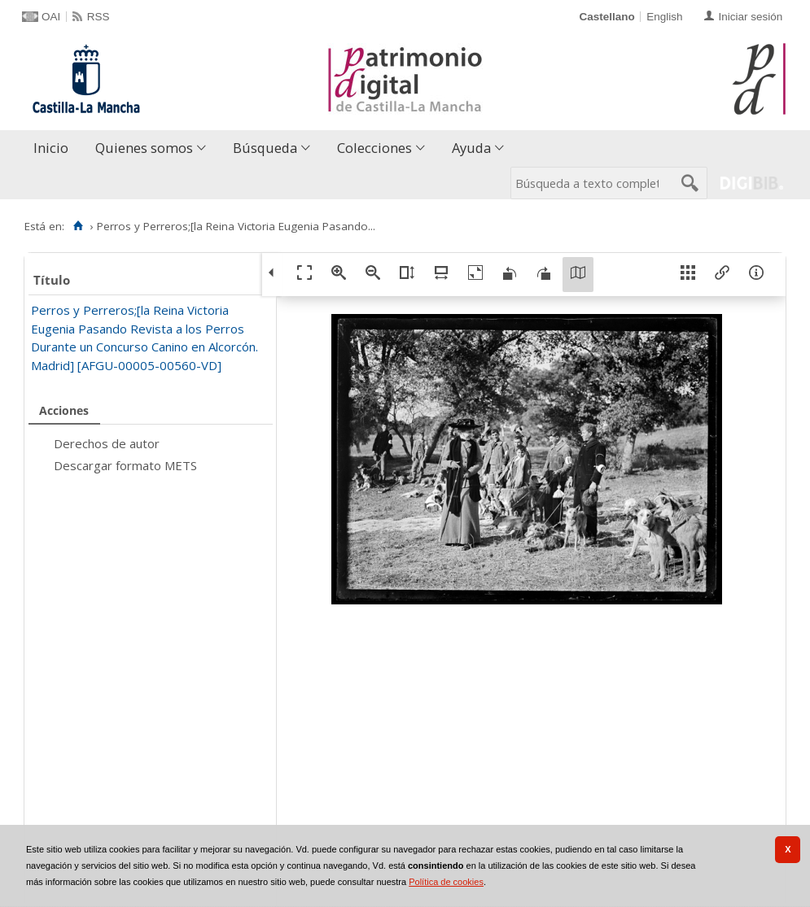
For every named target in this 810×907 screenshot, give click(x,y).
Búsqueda (265, 147)
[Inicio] (78, 226)
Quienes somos (144, 147)
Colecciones (374, 147)
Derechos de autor (107, 443)
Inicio (50, 147)
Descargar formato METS (125, 465)
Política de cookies (446, 882)
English (664, 17)
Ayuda (471, 147)
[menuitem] (54, 148)
